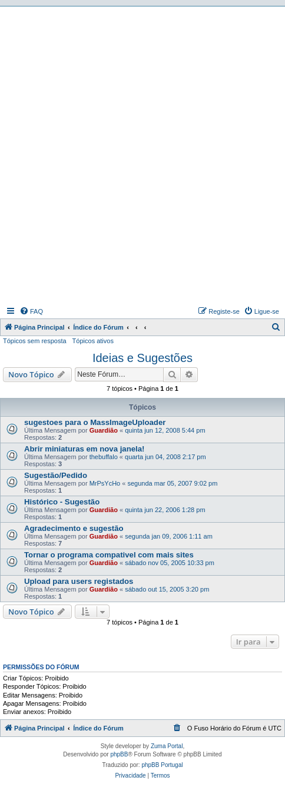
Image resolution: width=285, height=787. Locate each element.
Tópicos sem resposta (35, 340)
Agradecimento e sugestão (74, 528)
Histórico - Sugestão (62, 501)
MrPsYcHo (105, 483)
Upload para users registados (78, 581)
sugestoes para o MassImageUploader (94, 422)
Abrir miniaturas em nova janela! (84, 448)
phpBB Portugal (162, 765)
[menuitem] (31, 311)
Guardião (104, 430)
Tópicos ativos (93, 340)
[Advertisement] (142, 154)
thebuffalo (104, 456)
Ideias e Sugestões (142, 357)
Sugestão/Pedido (55, 475)
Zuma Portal (167, 746)
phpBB (119, 754)
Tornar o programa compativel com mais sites (109, 554)
